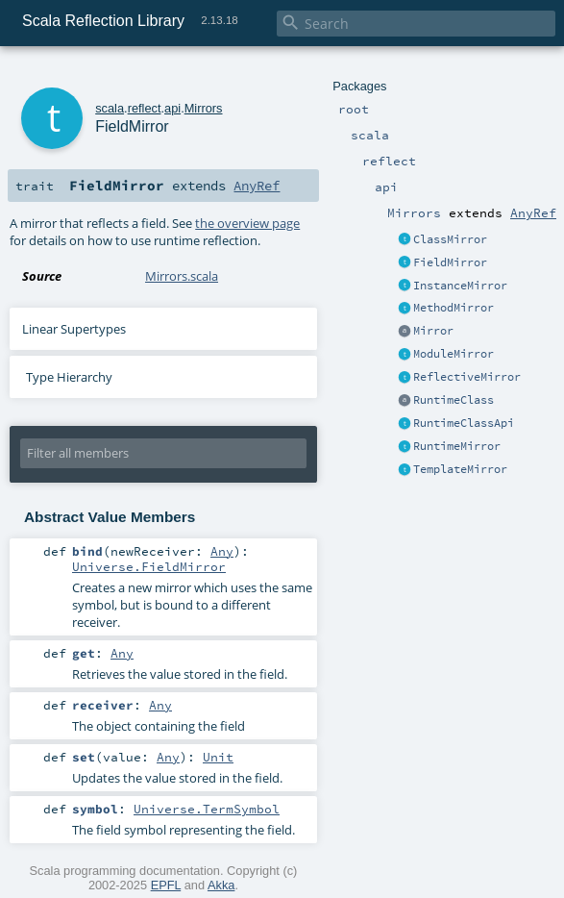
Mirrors (203, 108)
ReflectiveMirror (467, 377)
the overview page (247, 223)
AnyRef (533, 212)
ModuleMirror (453, 354)
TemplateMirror (460, 469)
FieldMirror (450, 262)
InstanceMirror (460, 285)
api (172, 108)
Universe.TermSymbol (207, 808)
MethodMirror (453, 307)
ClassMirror (450, 239)
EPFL (166, 885)
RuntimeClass (453, 400)
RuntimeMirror (457, 446)
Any (221, 551)
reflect (144, 108)
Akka (221, 885)
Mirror (433, 330)
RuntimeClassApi (463, 423)
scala (109, 108)
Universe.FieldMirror (149, 566)
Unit (218, 756)
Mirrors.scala (181, 276)
